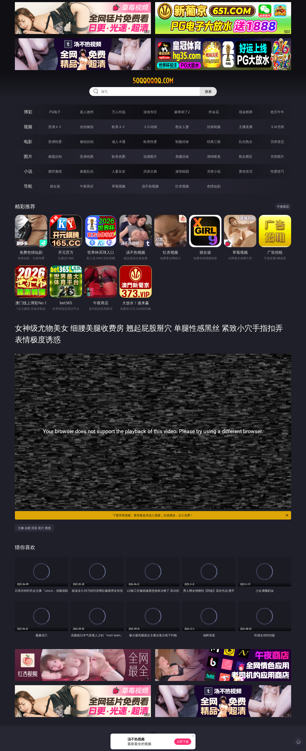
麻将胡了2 (182, 112)
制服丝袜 (182, 141)
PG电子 (55, 112)
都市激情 (55, 171)
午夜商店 (87, 186)
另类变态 (277, 141)
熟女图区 (245, 156)
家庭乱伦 (87, 171)
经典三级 (214, 141)
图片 (28, 156)
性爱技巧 (277, 171)
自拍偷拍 (87, 126)
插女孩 (55, 186)
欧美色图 (118, 156)
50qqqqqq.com (153, 80)
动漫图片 (150, 156)
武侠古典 (150, 171)
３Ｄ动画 (150, 126)
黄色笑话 (245, 171)
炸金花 (214, 112)
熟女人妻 (182, 126)
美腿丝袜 (182, 156)
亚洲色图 (87, 156)
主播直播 (245, 126)
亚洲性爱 (55, 141)
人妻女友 (118, 171)
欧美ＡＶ (118, 126)
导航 (28, 186)
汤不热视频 (150, 186)
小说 (28, 171)
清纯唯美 (214, 156)
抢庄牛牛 (277, 112)
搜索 (208, 91)
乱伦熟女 (245, 141)
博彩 (28, 112)
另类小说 (214, 171)
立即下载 (183, 742)
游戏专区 (150, 112)
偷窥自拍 (55, 156)
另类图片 (277, 156)
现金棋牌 (245, 112)
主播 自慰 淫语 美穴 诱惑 (34, 528)
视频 (28, 127)
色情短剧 (214, 186)
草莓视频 (118, 186)
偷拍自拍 (87, 141)
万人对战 (118, 112)
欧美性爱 (150, 141)
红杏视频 (182, 186)
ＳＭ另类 (277, 126)
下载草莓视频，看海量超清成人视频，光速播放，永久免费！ (201, 515)
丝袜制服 (214, 126)
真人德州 (87, 112)
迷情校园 (182, 171)
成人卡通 (118, 141)
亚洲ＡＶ (55, 126)
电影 (28, 141)
